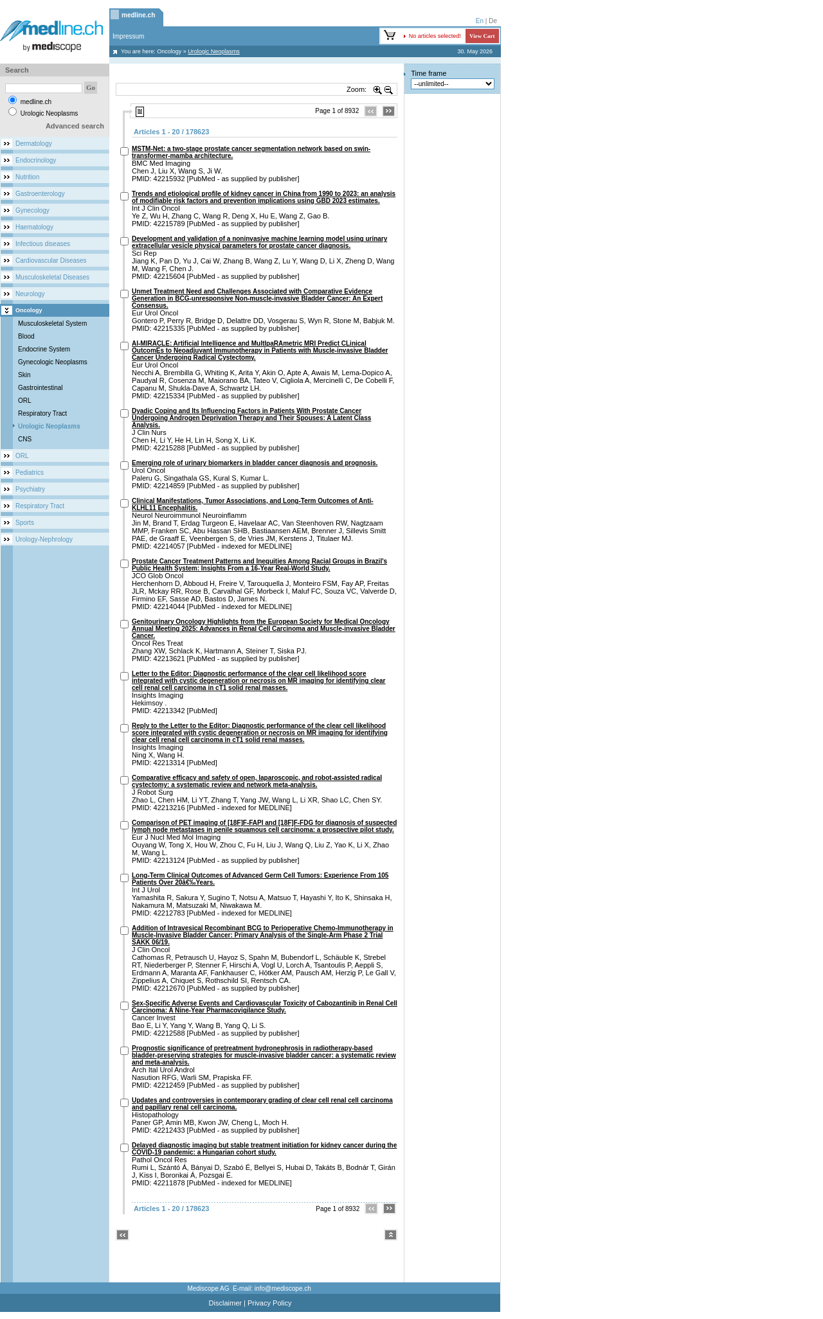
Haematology (34, 227)
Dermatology (33, 143)
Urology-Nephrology (44, 539)
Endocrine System (44, 349)
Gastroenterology (40, 193)
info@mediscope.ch (283, 1288)
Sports (24, 522)
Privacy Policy (269, 1303)
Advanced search (75, 126)
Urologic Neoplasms (49, 426)
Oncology (169, 51)
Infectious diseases (42, 243)
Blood (26, 336)
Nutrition (27, 177)
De (493, 20)
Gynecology (32, 210)
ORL (25, 400)
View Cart (481, 36)
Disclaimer (225, 1303)
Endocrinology (35, 160)
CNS (25, 439)
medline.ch (138, 15)
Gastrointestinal (40, 387)
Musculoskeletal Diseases (52, 277)
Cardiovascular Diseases (51, 260)
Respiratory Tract (42, 413)
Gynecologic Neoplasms (52, 362)
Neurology (30, 293)
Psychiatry (30, 489)
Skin (24, 374)
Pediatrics (29, 472)
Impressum (128, 36)
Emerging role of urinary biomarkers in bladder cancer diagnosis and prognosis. (254, 462)
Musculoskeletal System (52, 323)
